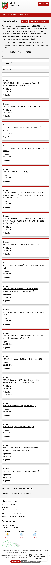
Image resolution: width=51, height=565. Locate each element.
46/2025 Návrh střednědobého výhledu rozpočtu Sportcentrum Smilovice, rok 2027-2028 (20, 290)
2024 (21, 52)
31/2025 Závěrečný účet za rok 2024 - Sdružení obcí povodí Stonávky (25, 149)
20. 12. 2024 (7, 456)
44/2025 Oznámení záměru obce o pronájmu (20, 244)
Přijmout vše (15, 561)
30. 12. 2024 (7, 477)
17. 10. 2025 (7, 178)
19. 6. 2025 (7, 112)
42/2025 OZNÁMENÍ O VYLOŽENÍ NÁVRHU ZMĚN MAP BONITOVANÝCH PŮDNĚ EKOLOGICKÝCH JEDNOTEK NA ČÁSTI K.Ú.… (24, 221)
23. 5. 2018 (7, 133)
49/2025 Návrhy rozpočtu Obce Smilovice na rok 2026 (24, 359)
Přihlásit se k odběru (39, 22)
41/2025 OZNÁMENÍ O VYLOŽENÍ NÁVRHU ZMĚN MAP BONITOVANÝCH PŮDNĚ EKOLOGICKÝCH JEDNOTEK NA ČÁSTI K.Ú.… (24, 195)
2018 (14, 52)
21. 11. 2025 (7, 274)
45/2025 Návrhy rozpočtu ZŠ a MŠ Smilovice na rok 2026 (24, 266)
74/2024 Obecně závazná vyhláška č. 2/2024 (21, 471)
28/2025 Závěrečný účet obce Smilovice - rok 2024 (21, 106)
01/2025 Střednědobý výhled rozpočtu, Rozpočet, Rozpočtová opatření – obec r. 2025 (21, 84)
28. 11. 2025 (7, 388)
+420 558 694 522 (16, 514)
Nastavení (36, 561)
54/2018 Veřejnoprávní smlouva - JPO (18, 427)
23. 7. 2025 (7, 157)
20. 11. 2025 (7, 250)
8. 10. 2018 (7, 433)
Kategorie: (5, 52)
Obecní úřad (12, 15)
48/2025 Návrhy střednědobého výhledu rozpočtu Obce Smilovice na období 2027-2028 (23, 337)
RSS (24, 22)
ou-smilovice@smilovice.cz (19, 516)
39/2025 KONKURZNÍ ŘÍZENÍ (15, 172)
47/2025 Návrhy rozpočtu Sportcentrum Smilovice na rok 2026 (23, 313)
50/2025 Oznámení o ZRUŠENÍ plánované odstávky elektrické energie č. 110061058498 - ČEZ (22, 381)
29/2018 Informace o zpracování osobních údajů (22, 127)
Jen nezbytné (26, 561)
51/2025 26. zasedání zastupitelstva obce (19, 406)
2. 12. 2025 (7, 394)
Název (5, 57)
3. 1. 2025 (7, 91)
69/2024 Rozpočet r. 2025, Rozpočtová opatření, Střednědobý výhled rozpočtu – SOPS (21, 449)
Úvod (3, 15)
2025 (29, 52)
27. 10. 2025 (7, 204)
